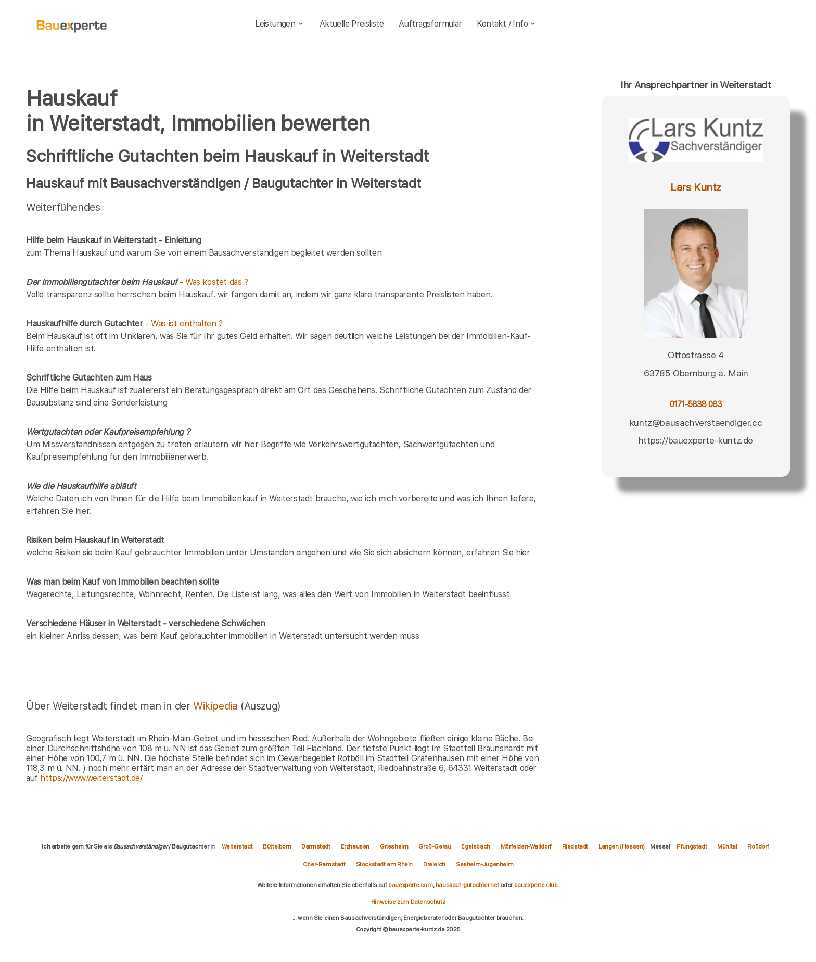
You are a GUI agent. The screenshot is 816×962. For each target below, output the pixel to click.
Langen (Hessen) (621, 846)
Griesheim (394, 846)
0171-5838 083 (696, 404)
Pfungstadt (692, 846)
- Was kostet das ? (137, 282)
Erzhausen (355, 846)
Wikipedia (216, 706)
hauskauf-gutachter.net (467, 885)
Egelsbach (475, 846)
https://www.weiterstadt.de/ (91, 778)
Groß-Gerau (434, 846)
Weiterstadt (237, 846)
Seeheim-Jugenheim (484, 864)
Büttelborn (277, 846)
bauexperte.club (536, 885)
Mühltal (727, 846)
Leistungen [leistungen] (279, 24)
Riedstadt (575, 846)
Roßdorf (758, 846)
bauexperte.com (410, 885)
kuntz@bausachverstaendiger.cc (696, 422)
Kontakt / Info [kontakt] (507, 24)
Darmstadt (315, 846)
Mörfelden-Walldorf (526, 846)
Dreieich (434, 864)
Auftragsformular (430, 24)
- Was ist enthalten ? (124, 323)
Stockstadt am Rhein (384, 864)
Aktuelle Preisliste (352, 24)
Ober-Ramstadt (324, 864)
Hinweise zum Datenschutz (408, 901)
